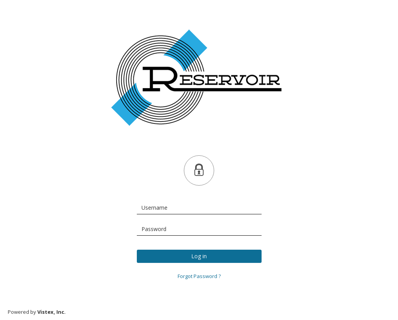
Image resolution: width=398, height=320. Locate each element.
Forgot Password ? (199, 276)
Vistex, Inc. (51, 311)
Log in (199, 256)
